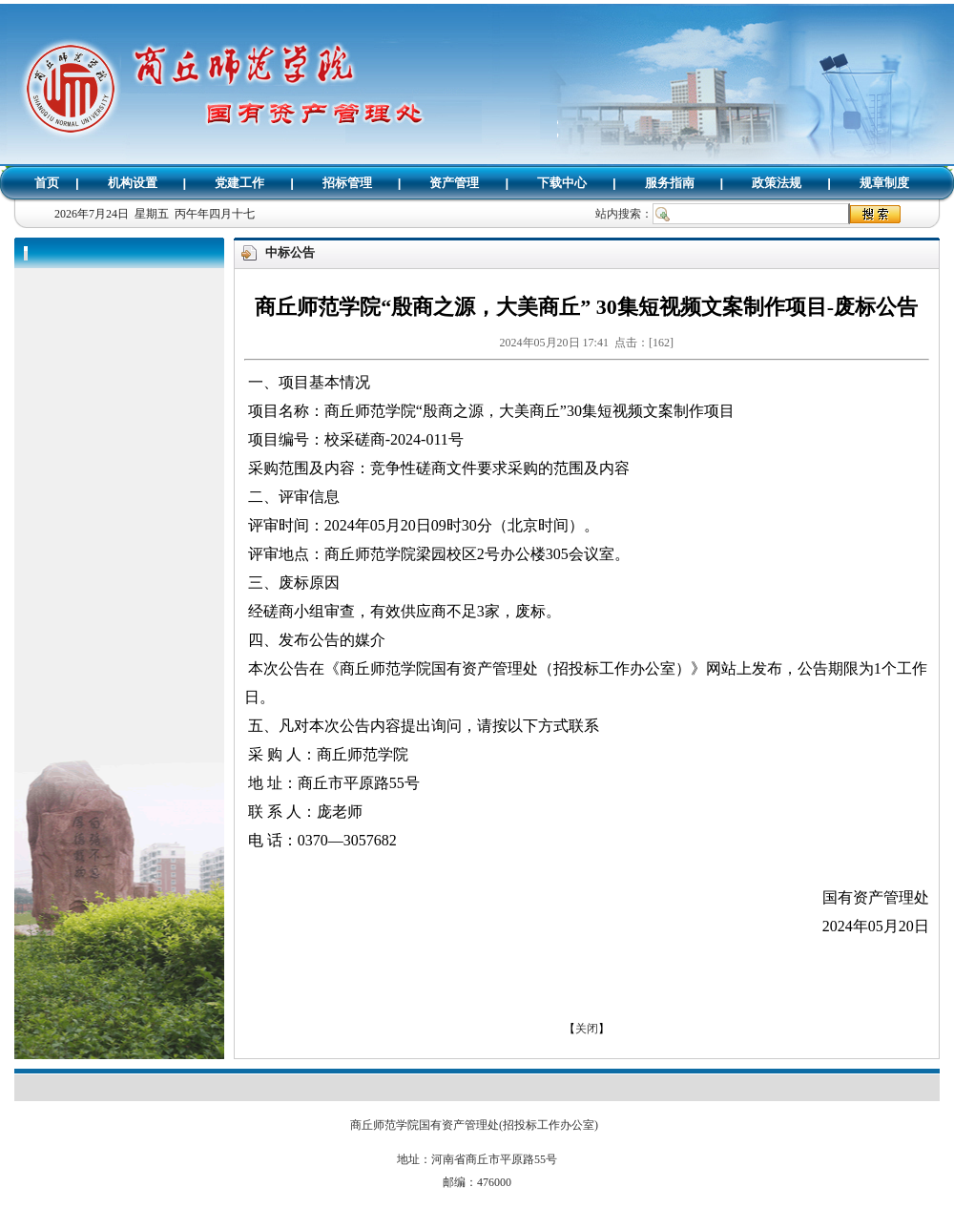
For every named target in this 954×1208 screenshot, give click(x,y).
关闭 (586, 1028)
